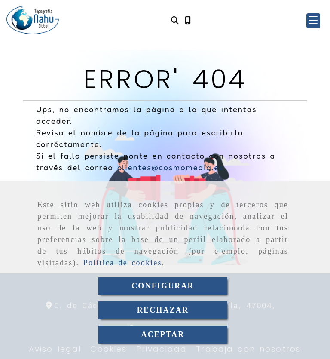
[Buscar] (175, 20)
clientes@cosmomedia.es (170, 167)
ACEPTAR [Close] (163, 334)
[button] (313, 20)
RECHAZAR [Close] (163, 310)
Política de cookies (122, 262)
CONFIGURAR (162, 286)
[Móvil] (188, 20)
